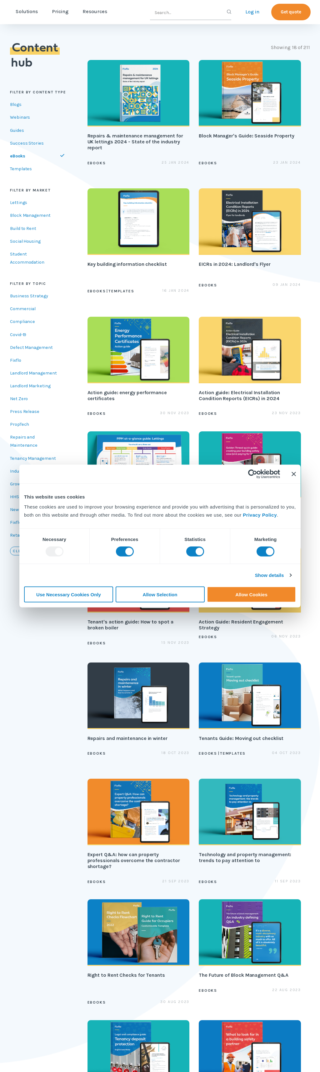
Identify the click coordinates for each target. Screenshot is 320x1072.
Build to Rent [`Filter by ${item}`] (23, 228)
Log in (252, 12)
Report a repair (207, 990)
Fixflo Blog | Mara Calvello (207, 1037)
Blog (144, 906)
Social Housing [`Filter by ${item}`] (25, 241)
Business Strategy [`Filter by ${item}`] (29, 296)
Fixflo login (203, 977)
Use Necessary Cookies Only (68, 594)
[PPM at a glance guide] (121, 353)
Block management (104, 910)
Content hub (153, 892)
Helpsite (199, 928)
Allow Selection (160, 594)
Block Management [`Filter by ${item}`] (30, 215)
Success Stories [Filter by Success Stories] (27, 143)
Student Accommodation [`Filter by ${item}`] (27, 258)
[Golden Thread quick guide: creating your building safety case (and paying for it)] (199, 353)
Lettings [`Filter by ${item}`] (18, 202)
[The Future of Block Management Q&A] (121, 702)
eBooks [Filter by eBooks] (17, 156)
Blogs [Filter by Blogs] (16, 104)
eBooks (147, 933)
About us (250, 892)
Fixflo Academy (207, 915)
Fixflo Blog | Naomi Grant (272, 1037)
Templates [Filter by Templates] (21, 168)
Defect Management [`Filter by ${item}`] (31, 347)
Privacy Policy (260, 514)
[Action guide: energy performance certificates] (199, 238)
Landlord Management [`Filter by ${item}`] (33, 373)
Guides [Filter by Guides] (17, 130)
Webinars (149, 946)
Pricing (86, 11)
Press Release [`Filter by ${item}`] (24, 411)
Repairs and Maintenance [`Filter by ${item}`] (24, 441)
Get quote (291, 12)
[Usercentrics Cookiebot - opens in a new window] (252, 474)
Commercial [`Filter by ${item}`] (23, 308)
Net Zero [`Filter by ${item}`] (19, 398)
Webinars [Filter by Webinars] (20, 117)
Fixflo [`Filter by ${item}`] (15, 360)
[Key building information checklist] (276, 117)
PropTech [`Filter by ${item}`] (19, 424)
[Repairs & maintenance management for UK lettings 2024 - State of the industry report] (121, 117)
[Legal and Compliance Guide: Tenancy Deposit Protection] (199, 702)
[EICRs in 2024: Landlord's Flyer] (121, 238)
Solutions (53, 11)
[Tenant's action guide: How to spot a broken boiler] (276, 353)
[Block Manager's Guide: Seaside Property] (199, 117)
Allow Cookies (251, 594)
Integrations (103, 973)
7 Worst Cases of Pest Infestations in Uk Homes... (116, 1037)
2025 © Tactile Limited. (189, 1059)
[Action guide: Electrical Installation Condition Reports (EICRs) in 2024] (276, 238)
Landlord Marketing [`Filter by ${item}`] (30, 386)
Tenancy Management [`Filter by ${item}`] (33, 458)
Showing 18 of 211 (290, 47)
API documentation (207, 945)
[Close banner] (294, 474)
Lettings (98, 892)
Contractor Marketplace (103, 954)
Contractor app (207, 964)
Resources (121, 11)
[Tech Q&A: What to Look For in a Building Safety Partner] (276, 702)
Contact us (252, 919)
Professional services (204, 896)
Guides (147, 919)
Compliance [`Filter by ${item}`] (22, 321)
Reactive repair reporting (106, 932)
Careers (248, 906)
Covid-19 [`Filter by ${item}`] (18, 334)
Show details (269, 575)
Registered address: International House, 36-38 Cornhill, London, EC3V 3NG (77, 1058)
